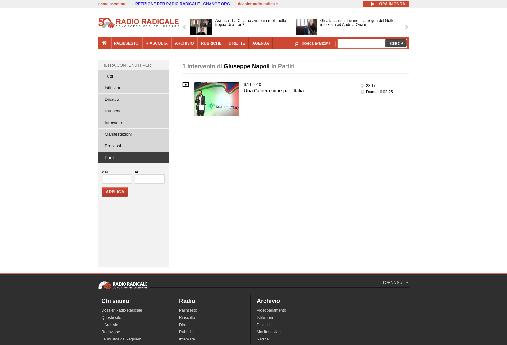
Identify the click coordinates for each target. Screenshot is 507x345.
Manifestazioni (118, 134)
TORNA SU (392, 282)
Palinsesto (188, 310)
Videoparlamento (271, 310)
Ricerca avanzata (315, 43)
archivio (184, 43)
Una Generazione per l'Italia (274, 90)
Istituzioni (113, 87)
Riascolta (187, 317)
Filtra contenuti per (126, 65)
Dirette (184, 325)
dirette (237, 43)
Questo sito (111, 317)
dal (105, 172)
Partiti (110, 157)
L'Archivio (110, 325)
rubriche (211, 43)
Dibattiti (112, 99)
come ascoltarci (113, 4)
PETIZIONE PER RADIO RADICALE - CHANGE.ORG (182, 4)
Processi (113, 145)
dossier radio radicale (258, 4)
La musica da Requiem (121, 339)
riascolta (157, 43)
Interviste (113, 122)
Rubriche (113, 111)
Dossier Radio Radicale (122, 310)
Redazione (111, 332)
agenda (260, 43)
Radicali (264, 339)
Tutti (109, 76)
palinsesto (126, 43)
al (136, 172)
